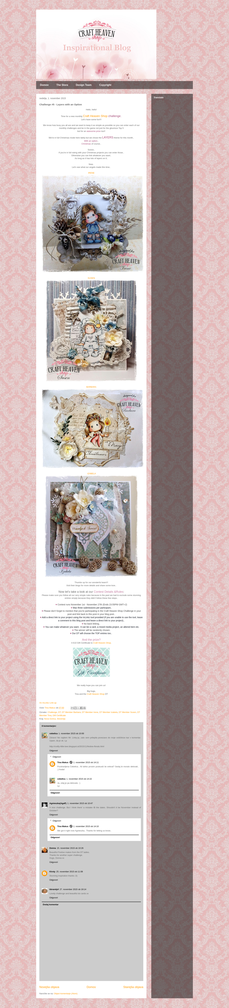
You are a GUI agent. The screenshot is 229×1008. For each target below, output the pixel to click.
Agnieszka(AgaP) (57, 803)
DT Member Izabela (108, 712)
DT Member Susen (127, 712)
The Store (62, 85)
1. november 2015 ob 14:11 (86, 762)
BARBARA (91, 387)
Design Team (83, 85)
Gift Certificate (59, 715)
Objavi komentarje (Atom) (65, 993)
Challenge (52, 712)
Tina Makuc (63, 762)
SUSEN (91, 278)
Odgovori (53, 750)
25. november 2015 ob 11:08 (69, 871)
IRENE (91, 173)
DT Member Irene (90, 712)
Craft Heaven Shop (95, 116)
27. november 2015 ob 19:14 (73, 889)
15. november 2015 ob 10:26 (70, 848)
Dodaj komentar (51, 904)
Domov (44, 85)
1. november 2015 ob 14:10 (86, 826)
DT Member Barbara (71, 712)
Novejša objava (49, 987)
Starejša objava (133, 987)
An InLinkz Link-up (47, 703)
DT (59, 712)
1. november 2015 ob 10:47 (80, 803)
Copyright (105, 85)
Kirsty (52, 871)
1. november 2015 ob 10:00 (71, 733)
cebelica (53, 733)
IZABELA (91, 473)
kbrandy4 (54, 889)
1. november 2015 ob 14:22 (79, 779)
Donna (52, 848)
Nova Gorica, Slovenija (54, 719)
